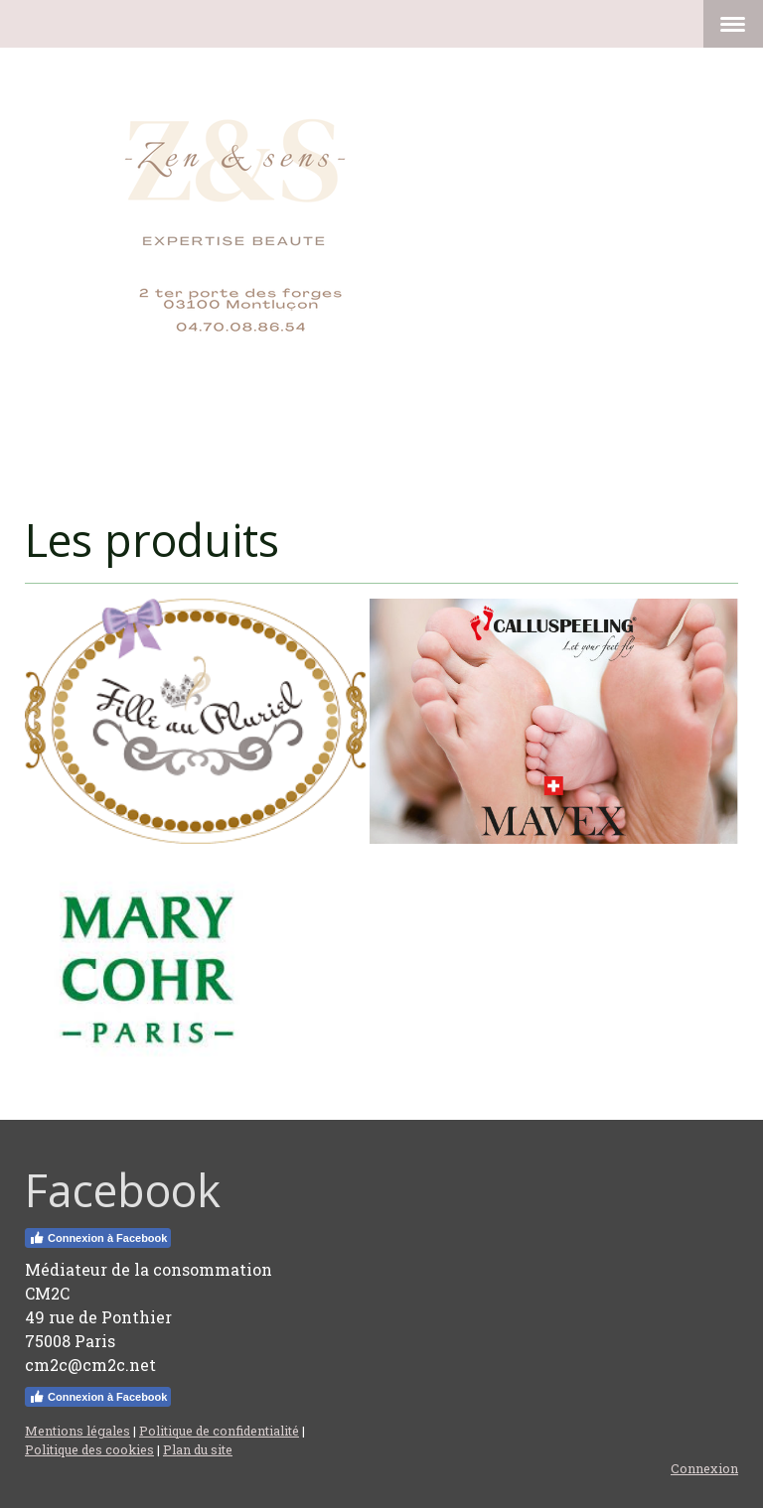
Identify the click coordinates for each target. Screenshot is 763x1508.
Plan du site (197, 1449)
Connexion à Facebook (98, 1238)
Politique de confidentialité (219, 1431)
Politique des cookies (89, 1449)
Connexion (704, 1468)
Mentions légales (77, 1431)
